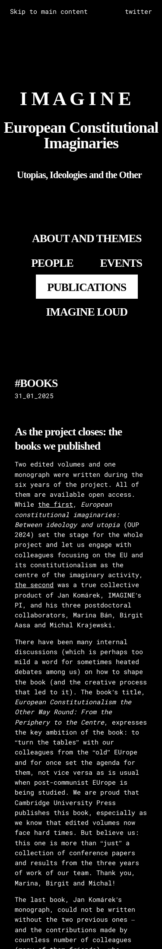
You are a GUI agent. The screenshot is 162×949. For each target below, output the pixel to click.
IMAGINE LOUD (86, 312)
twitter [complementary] (138, 11)
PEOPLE (52, 263)
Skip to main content (49, 11)
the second (34, 584)
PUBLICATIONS (86, 287)
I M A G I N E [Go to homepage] (75, 98)
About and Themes (86, 238)
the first (55, 504)
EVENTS (121, 263)
